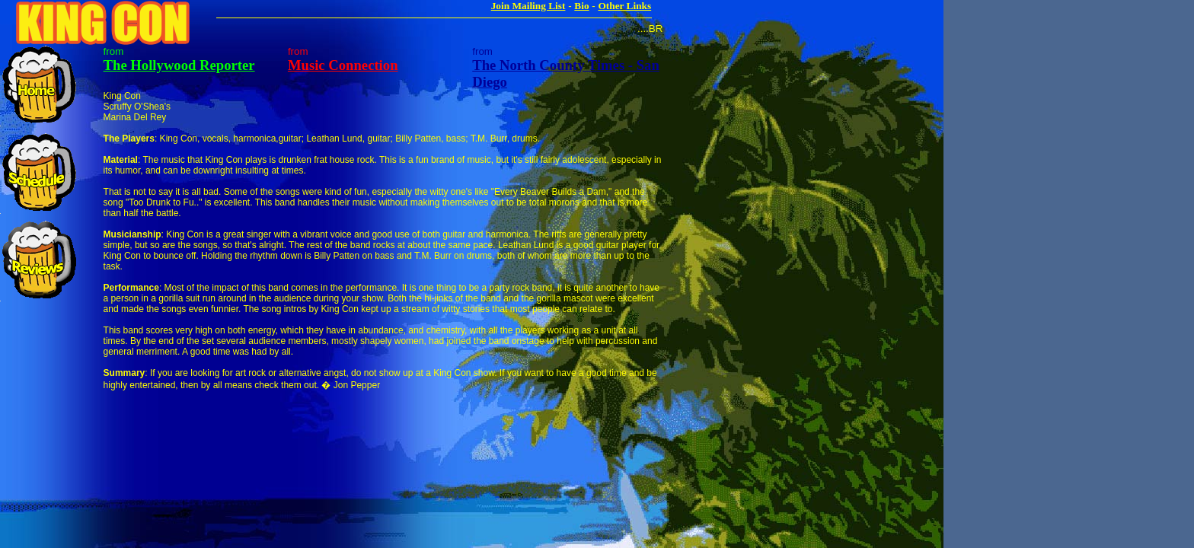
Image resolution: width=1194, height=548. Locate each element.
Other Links (624, 5)
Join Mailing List (528, 5)
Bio (581, 5)
